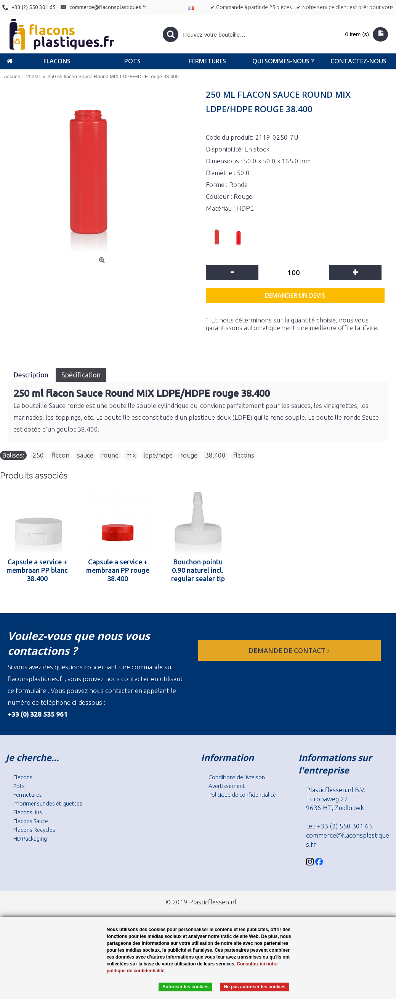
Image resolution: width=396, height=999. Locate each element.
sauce (85, 455)
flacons (243, 455)
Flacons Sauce (30, 821)
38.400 (215, 455)
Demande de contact (289, 650)
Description (31, 375)
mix (131, 455)
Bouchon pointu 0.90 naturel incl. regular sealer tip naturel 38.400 (198, 570)
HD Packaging (30, 838)
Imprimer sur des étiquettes (47, 803)
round (110, 455)
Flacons (22, 777)
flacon (60, 455)
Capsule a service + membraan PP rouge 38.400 (117, 570)
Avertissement (226, 786)
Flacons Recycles (34, 830)
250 (38, 455)
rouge (188, 455)
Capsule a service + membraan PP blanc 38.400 (37, 570)
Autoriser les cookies (185, 986)
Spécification (81, 375)
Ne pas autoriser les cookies (254, 986)
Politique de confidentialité (242, 794)
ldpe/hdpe (158, 455)
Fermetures (27, 794)
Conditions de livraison (236, 777)
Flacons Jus (27, 812)
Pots (19, 786)
